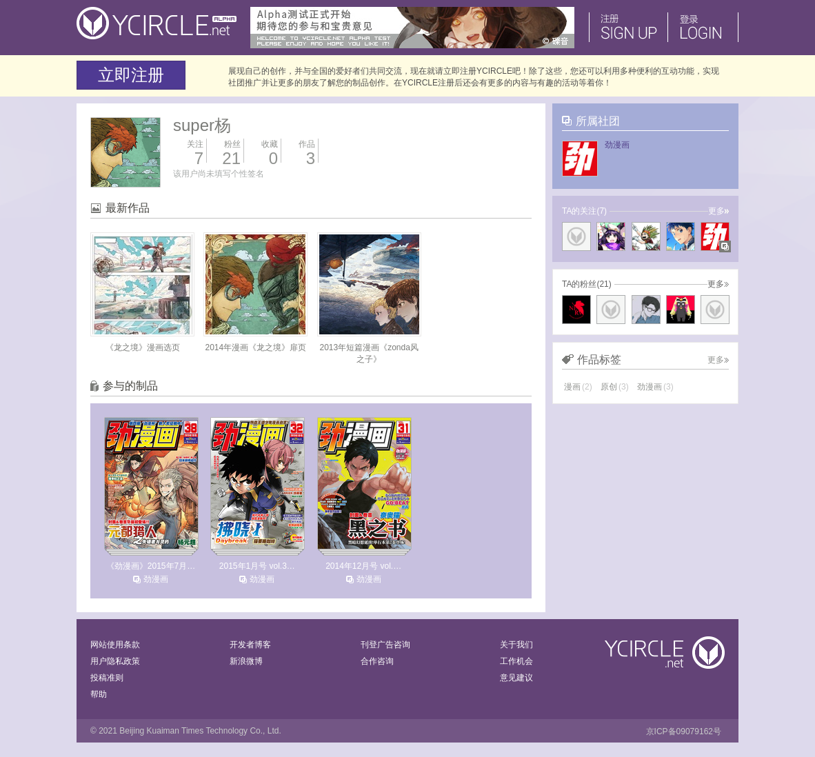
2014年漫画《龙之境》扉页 (255, 347)
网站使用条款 (115, 644)
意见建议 (516, 678)
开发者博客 (250, 644)
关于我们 (516, 644)
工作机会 (516, 661)
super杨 (202, 125)
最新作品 (127, 208)
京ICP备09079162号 (683, 731)
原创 (615, 387)
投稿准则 (106, 678)
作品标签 (599, 359)
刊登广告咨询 (385, 644)
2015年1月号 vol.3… (257, 566)
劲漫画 (155, 579)
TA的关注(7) (584, 211)
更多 (718, 211)
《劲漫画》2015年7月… (150, 566)
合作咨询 (377, 661)
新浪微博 (246, 661)
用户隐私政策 (115, 661)
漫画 (578, 387)
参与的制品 (130, 386)
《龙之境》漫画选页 (142, 347)
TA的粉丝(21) (587, 284)
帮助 (98, 694)
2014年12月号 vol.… (363, 566)
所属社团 (598, 121)
